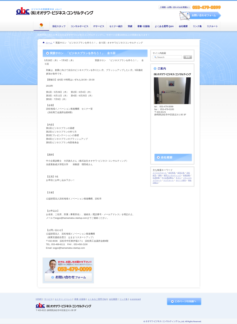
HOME (39, 299)
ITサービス (99, 26)
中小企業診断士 (168, 178)
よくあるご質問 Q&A (97, 299)
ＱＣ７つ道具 (181, 180)
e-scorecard (135, 299)
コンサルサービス (79, 26)
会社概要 (183, 26)
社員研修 (156, 178)
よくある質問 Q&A (164, 26)
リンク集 (197, 26)
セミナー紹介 (116, 26)
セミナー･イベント (63, 299)
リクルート (212, 26)
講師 (160, 175)
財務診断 (186, 175)
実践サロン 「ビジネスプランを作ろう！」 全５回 (82, 53)
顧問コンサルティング (172, 175)
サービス (48, 299)
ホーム (49, 42)
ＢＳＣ (178, 178)
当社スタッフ (59, 26)
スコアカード (168, 180)
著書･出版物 (143, 26)
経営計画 (180, 173)
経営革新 (171, 173)
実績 (130, 26)
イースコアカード (159, 173)
